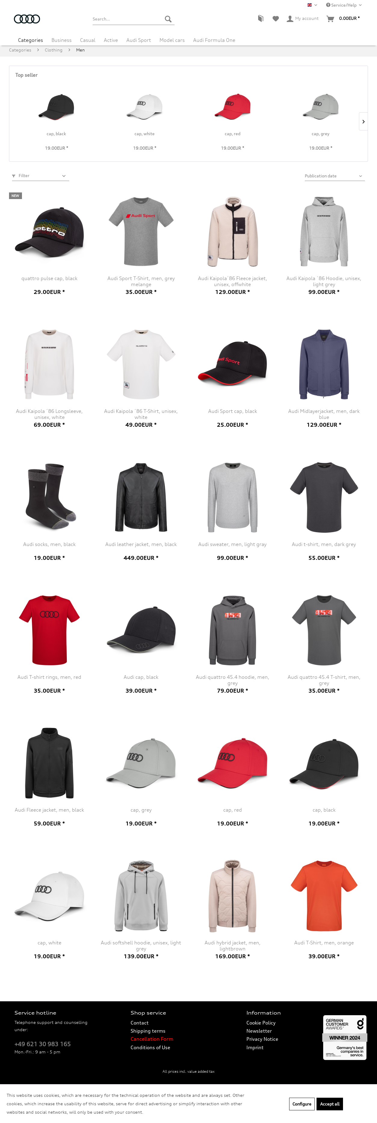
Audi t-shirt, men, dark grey (324, 544)
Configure (301, 1103)
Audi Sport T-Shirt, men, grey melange (141, 281)
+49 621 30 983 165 (42, 1044)
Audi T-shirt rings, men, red (49, 677)
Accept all (329, 1103)
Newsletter (259, 1031)
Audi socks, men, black (49, 544)
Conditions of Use (150, 1047)
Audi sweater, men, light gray (232, 544)
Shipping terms (148, 1031)
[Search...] (134, 19)
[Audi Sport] (138, 38)
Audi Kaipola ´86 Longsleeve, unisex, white (49, 414)
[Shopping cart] (343, 19)
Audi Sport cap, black (232, 411)
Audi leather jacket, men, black (141, 544)
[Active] (111, 38)
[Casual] (88, 38)
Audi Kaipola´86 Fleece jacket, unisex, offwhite (232, 281)
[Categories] (30, 38)
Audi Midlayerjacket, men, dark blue (324, 414)
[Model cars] (172, 38)
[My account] (303, 19)
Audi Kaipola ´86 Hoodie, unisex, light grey (323, 281)
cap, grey (320, 133)
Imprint (255, 1047)
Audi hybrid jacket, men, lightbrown (233, 946)
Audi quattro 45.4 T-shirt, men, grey (324, 680)
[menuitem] (134, 19)
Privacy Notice (262, 1039)
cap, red (232, 133)
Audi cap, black (141, 677)
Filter (20, 175)
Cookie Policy (261, 1023)
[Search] (168, 19)
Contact (140, 1023)
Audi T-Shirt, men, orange (324, 943)
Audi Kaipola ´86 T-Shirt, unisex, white (141, 414)
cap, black (56, 133)
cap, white (144, 133)
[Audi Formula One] (214, 38)
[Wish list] (276, 19)
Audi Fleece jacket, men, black (49, 810)
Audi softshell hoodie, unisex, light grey (141, 946)
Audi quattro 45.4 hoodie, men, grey (232, 680)
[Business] (61, 38)
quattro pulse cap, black (49, 278)
